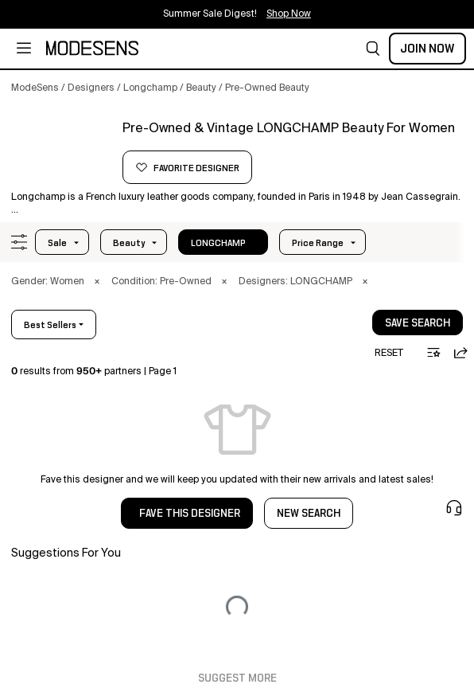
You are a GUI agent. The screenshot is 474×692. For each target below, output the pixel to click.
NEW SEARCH (308, 513)
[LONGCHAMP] (61, 149)
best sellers (50, 325)
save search (417, 323)
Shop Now (288, 14)
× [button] (97, 282)
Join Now (427, 48)
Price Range (318, 243)
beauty (129, 243)
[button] (373, 48)
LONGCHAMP (218, 243)
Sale (57, 243)
